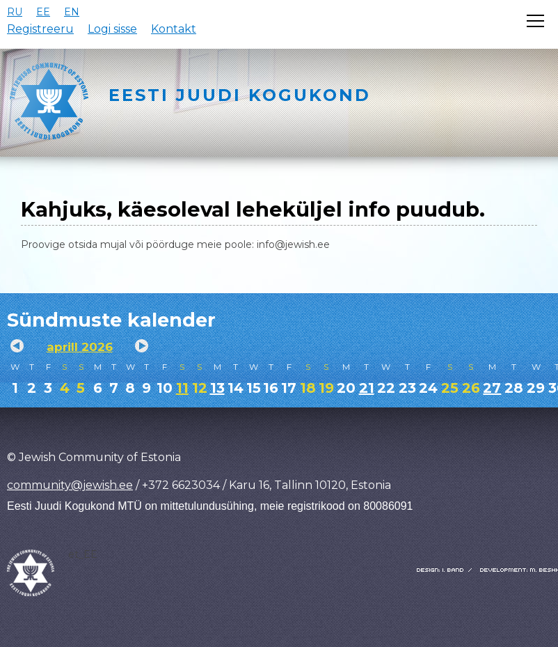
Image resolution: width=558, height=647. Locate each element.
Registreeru (40, 29)
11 (182, 388)
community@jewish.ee (70, 485)
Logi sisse (112, 29)
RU (14, 12)
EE (43, 12)
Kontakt (173, 29)
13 (217, 388)
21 (366, 388)
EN (71, 12)
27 (492, 388)
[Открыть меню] (535, 21)
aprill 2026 (80, 347)
